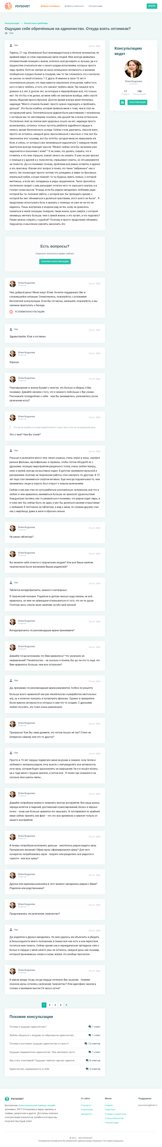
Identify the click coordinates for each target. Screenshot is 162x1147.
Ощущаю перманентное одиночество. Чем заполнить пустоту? (43, 1052)
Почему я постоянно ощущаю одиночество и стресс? (39, 1043)
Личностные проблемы (36, 23)
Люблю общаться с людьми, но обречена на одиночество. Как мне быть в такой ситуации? (43, 1035)
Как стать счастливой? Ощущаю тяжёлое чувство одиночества (43, 1060)
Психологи (110, 1109)
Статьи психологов (114, 1118)
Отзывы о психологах (115, 1114)
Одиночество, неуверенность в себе (29, 1069)
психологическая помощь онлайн (36, 1105)
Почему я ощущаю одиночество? (28, 1026)
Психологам (87, 1109)
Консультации (12, 23)
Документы (86, 1114)
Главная (109, 1105)
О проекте (86, 1105)
